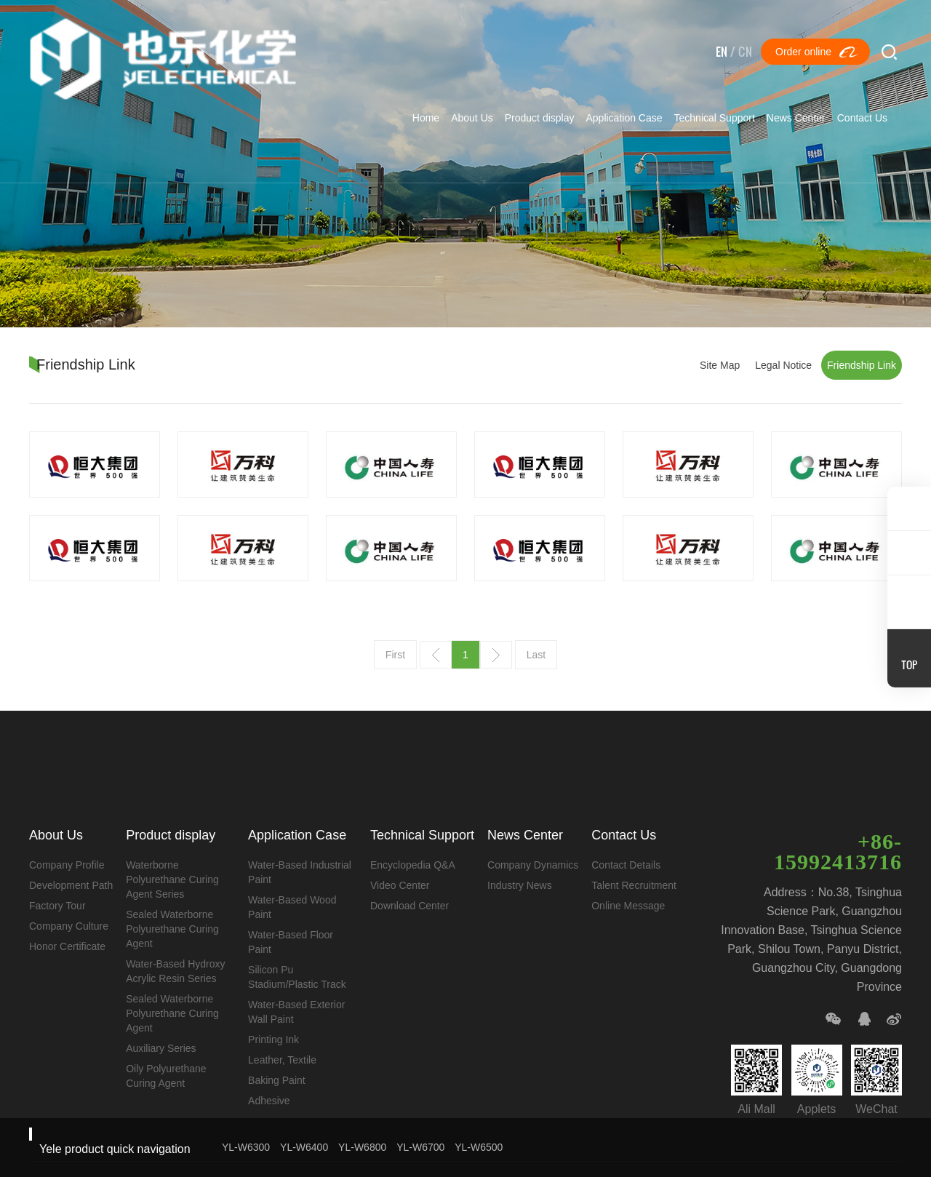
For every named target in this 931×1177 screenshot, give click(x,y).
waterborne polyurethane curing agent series (170, 879)
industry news (514, 885)
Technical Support (714, 118)
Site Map (720, 365)
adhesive (266, 1100)
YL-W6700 (420, 1147)
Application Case (624, 118)
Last (536, 655)
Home (425, 118)
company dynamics (527, 865)
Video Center (395, 885)
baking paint (274, 1080)
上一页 (436, 655)
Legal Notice (783, 365)
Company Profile (67, 865)
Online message (621, 905)
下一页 (496, 655)
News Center (796, 118)
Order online (803, 51)
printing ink (270, 1039)
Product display (540, 118)
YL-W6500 (479, 1147)
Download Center (405, 905)
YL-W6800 (362, 1147)
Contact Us (862, 118)
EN (721, 51)
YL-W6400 (304, 1147)
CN (745, 51)
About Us (472, 118)
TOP (909, 664)
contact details (618, 865)
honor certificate (67, 946)
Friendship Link (861, 365)
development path (71, 885)
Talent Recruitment (626, 885)
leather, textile (279, 1060)
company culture (68, 926)
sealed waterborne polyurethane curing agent (170, 929)
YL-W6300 (246, 1147)
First (395, 655)
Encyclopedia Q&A (408, 865)
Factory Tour (57, 905)
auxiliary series (159, 1048)
